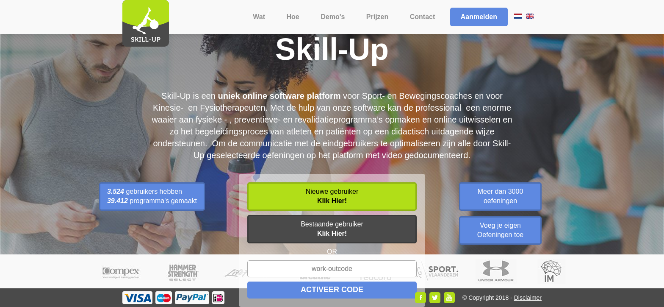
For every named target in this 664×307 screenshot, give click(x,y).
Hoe (293, 16)
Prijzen (377, 16)
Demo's (333, 16)
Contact (422, 16)
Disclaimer (528, 297)
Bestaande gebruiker (332, 228)
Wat (259, 16)
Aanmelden (479, 16)
